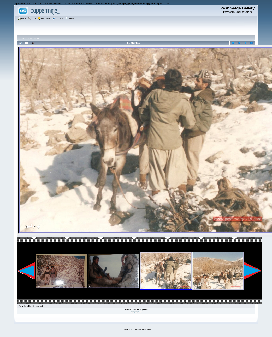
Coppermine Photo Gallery (142, 329)
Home (23, 38)
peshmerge (33, 38)
